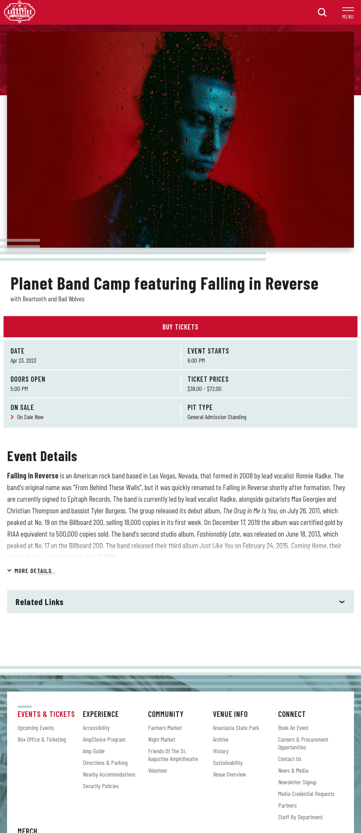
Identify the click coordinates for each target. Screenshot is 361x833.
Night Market (161, 559)
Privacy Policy (236, 798)
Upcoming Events (36, 547)
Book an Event (293, 547)
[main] (180, 255)
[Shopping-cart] (201, 770)
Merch (27, 651)
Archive (220, 559)
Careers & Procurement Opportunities (303, 563)
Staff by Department (300, 637)
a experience (180, 808)
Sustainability (228, 582)
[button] (348, 12)
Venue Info (230, 533)
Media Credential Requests (306, 613)
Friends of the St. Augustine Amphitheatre (173, 575)
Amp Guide (94, 571)
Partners (287, 625)
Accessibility (96, 547)
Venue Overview (229, 594)
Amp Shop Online (35, 665)
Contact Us (289, 579)
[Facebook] (159, 770)
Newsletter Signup (297, 602)
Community (166, 533)
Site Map (165, 798)
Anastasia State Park (236, 547)
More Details (33, 390)
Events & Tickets (46, 533)
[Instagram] (180, 770)
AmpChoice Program (104, 559)
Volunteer (157, 590)
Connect (292, 533)
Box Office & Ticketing (42, 559)
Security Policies (101, 606)
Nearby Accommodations (109, 594)
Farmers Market (165, 547)
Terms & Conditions (198, 798)
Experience (101, 533)
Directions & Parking (105, 582)
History (220, 571)
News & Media (293, 590)
